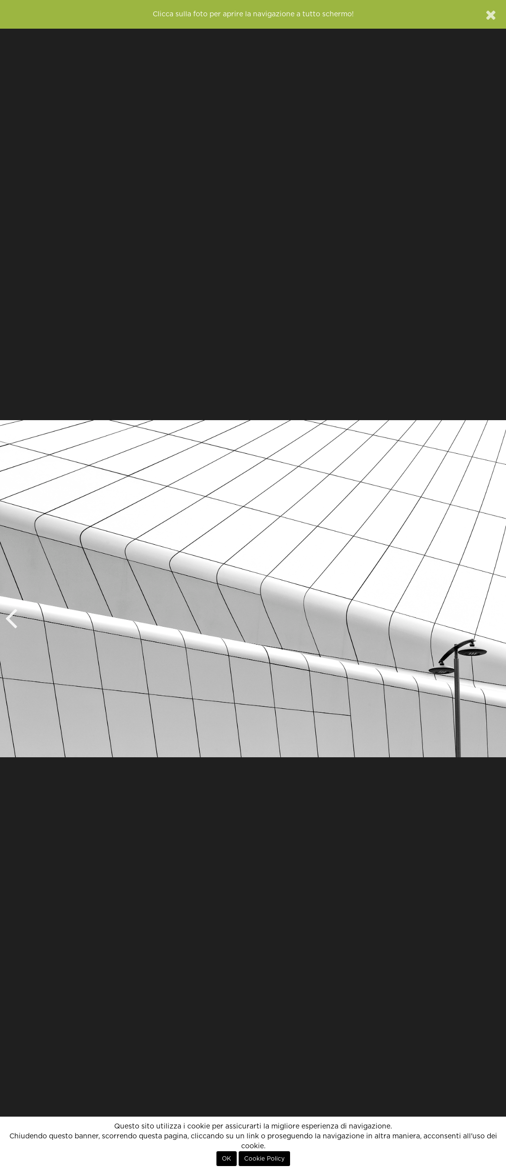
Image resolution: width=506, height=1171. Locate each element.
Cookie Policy (264, 1159)
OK (226, 1159)
